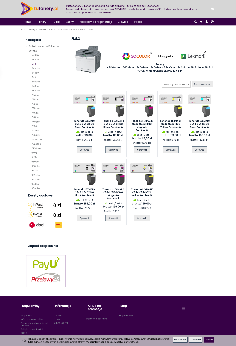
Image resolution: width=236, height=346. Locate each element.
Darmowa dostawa (96, 312)
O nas (57, 315)
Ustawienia (180, 339)
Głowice (123, 22)
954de (35, 184)
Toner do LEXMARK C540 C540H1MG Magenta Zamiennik (142, 126)
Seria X (33, 50)
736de (35, 99)
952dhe (35, 175)
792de (34, 126)
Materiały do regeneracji (96, 22)
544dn (35, 59)
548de (35, 86)
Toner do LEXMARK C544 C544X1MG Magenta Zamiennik (113, 194)
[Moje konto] (207, 21)
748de (35, 117)
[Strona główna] (40, 8)
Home (27, 22)
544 (33, 63)
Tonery (41, 22)
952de (35, 170)
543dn (35, 55)
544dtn (35, 68)
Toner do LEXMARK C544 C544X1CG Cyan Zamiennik (199, 124)
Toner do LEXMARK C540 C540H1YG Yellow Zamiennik (171, 124)
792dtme (36, 139)
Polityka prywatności (32, 325)
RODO (24, 329)
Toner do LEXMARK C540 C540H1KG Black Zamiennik (113, 124)
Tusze (56, 22)
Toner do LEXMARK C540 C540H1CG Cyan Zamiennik (84, 124)
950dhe (35, 166)
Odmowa (196, 339)
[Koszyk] (201, 21)
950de (35, 161)
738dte (35, 108)
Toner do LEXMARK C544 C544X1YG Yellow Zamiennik (142, 193)
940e (34, 152)
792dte (35, 130)
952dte (35, 179)
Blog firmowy (126, 312)
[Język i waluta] (212, 21)
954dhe (35, 188)
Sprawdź (84, 150)
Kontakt (58, 312)
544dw (35, 72)
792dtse (36, 148)
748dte (35, 121)
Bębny (70, 22)
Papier (138, 22)
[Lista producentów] (174, 84)
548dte (35, 90)
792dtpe (36, 143)
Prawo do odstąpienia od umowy (34, 321)
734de (35, 95)
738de (35, 103)
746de (35, 112)
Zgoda (209, 339)
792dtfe (35, 135)
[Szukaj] (195, 21)
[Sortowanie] (201, 84)
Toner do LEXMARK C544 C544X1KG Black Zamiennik (84, 193)
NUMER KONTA (61, 319)
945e (34, 157)
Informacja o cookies (32, 315)
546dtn (35, 81)
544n (34, 77)
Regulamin (26, 312)
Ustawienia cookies (31, 333)
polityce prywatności (127, 341)
